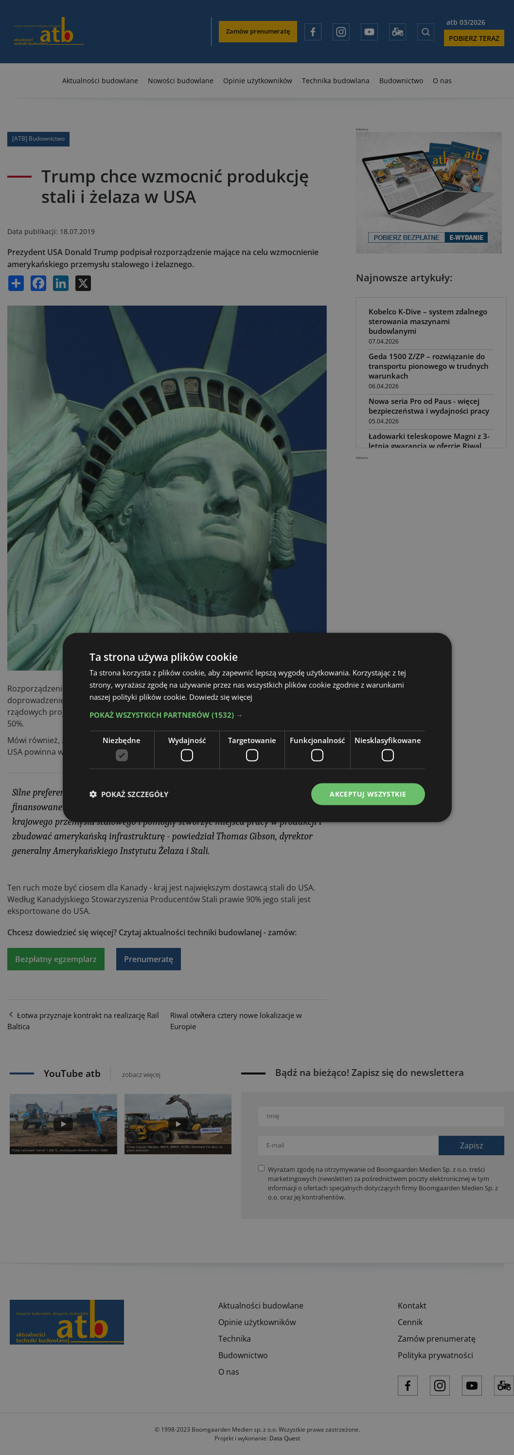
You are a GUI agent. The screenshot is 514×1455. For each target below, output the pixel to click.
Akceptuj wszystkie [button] (368, 794)
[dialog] (257, 727)
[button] (257, 714)
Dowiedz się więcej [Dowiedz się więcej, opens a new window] (220, 696)
